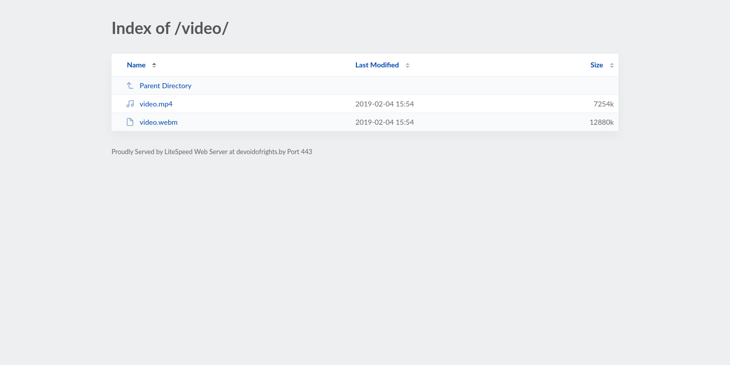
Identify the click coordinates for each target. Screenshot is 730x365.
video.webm (151, 122)
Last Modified (377, 64)
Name (136, 64)
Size (597, 64)
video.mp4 (149, 103)
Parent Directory (159, 85)
